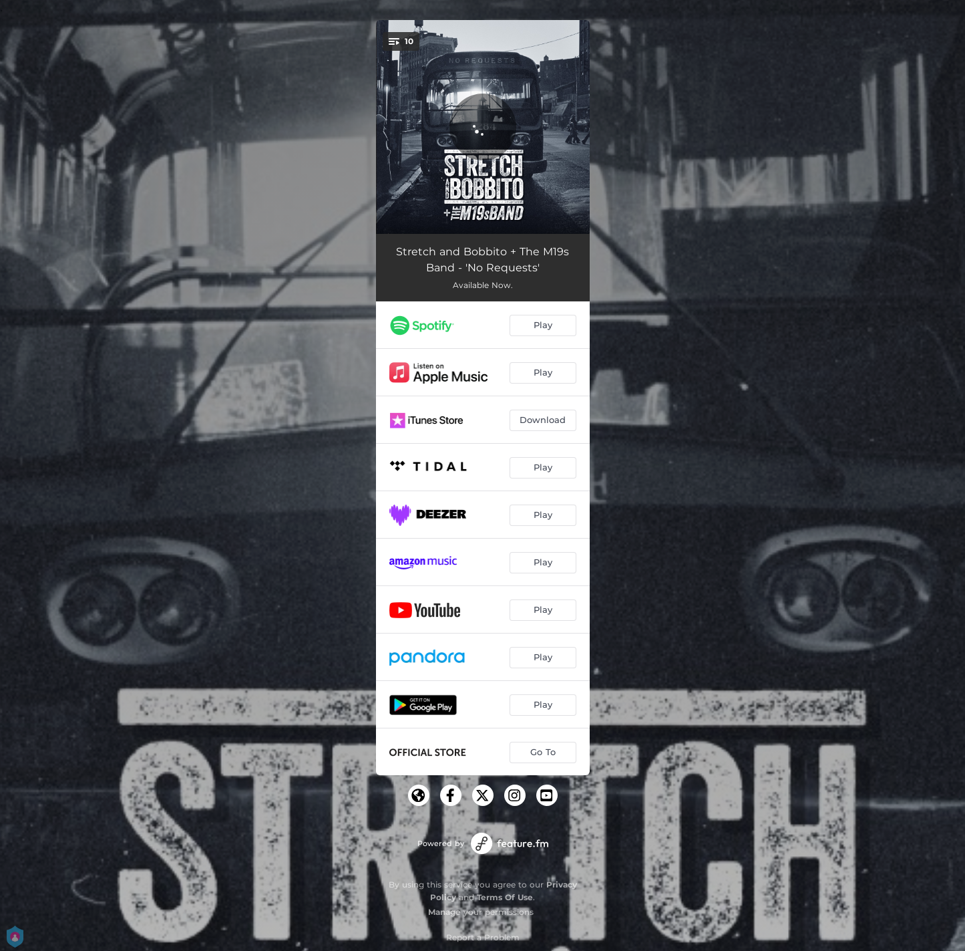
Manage (444, 912)
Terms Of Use (505, 897)
